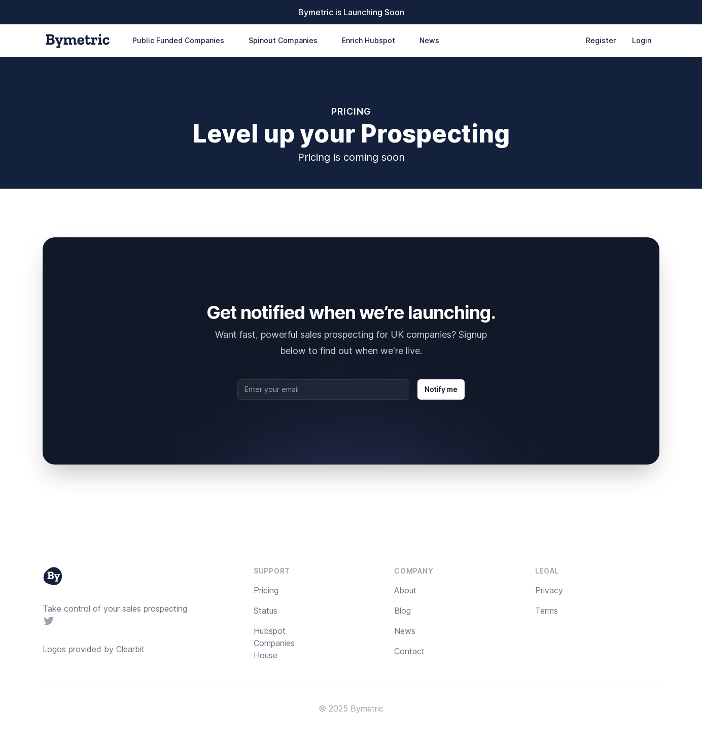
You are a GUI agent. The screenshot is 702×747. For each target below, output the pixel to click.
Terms (546, 611)
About (405, 590)
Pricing (266, 590)
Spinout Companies (283, 40)
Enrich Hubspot (368, 40)
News (429, 40)
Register (601, 40)
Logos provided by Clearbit (94, 649)
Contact (409, 651)
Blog (402, 611)
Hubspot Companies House (274, 643)
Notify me (441, 389)
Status (265, 611)
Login (641, 40)
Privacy (549, 590)
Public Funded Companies (178, 40)
